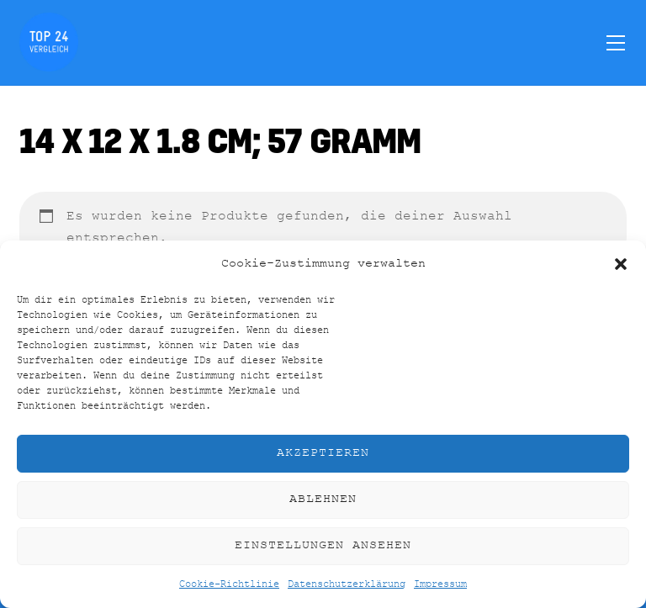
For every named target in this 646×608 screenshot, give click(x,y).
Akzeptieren (323, 453)
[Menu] (615, 42)
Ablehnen (323, 499)
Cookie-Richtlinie (229, 584)
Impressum (440, 584)
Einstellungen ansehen (322, 545)
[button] (620, 264)
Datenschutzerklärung (346, 584)
